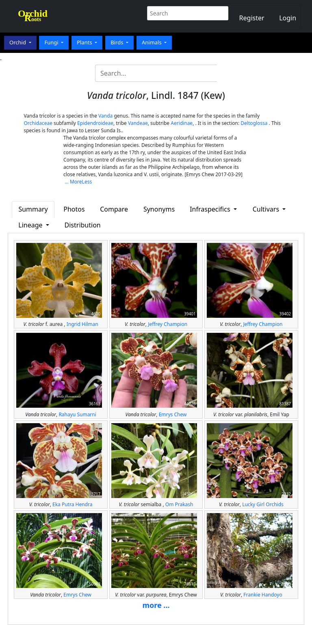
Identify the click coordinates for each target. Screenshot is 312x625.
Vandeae (138, 123)
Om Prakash (179, 504)
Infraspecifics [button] (211, 209)
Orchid (18, 42)
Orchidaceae (38, 123)
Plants (85, 42)
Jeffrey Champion (167, 324)
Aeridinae (182, 123)
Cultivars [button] (267, 209)
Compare (114, 209)
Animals (152, 42)
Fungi (52, 42)
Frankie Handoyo (262, 594)
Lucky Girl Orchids (263, 504)
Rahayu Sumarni (77, 414)
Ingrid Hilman (82, 324)
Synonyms (159, 209)
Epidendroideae (95, 123)
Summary (33, 209)
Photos (73, 209)
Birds (117, 42)
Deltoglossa (253, 123)
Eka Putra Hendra (72, 504)
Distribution (83, 225)
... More (73, 181)
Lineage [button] (31, 225)
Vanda (105, 115)
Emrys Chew (173, 414)
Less (87, 181)
